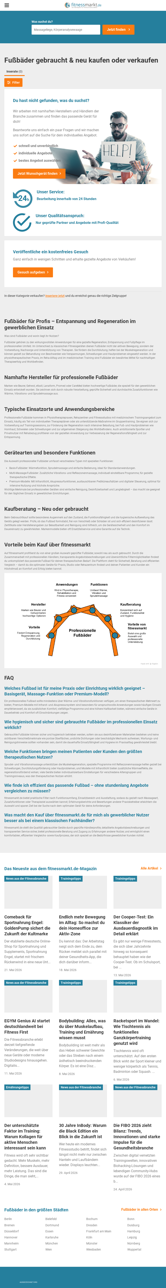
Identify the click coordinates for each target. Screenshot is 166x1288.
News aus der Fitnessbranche (26, 878)
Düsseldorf (11, 1231)
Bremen (9, 1225)
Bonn (130, 1219)
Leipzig (132, 1237)
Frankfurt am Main (98, 1231)
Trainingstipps (71, 878)
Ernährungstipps (17, 1087)
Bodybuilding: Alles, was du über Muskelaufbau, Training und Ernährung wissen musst (82, 1029)
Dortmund (52, 1225)
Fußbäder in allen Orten (139, 1209)
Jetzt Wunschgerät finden (37, 173)
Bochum (91, 1219)
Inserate (14, 71)
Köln (89, 1237)
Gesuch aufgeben (31, 272)
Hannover (11, 1237)
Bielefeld (51, 1219)
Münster (91, 1243)
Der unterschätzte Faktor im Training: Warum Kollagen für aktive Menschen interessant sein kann (25, 1137)
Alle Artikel (149, 868)
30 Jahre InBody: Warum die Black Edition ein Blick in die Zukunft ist (82, 1131)
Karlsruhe (51, 1237)
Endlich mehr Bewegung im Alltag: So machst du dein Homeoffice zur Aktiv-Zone (82, 925)
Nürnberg (133, 1243)
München (51, 1243)
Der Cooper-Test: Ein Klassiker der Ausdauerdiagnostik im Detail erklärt (135, 925)
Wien (48, 1249)
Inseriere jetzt (55, 295)
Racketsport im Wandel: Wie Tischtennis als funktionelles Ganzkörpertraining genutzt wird (136, 1032)
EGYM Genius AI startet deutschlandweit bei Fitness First (27, 1026)
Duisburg (133, 1225)
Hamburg (133, 1231)
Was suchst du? (42, 21)
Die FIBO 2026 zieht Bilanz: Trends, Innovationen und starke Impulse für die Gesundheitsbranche (136, 1137)
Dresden (91, 1225)
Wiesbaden (93, 1249)
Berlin (8, 1219)
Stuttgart (10, 1249)
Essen (49, 1231)
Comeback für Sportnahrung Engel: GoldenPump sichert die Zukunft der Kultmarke (27, 925)
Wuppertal (134, 1249)
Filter (13, 82)
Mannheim (11, 1243)
